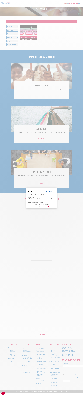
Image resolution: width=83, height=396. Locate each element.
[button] (3, 393)
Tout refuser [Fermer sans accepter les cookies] (31, 206)
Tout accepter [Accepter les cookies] (51, 206)
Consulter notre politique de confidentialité (36, 202)
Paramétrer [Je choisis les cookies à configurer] (41, 206)
